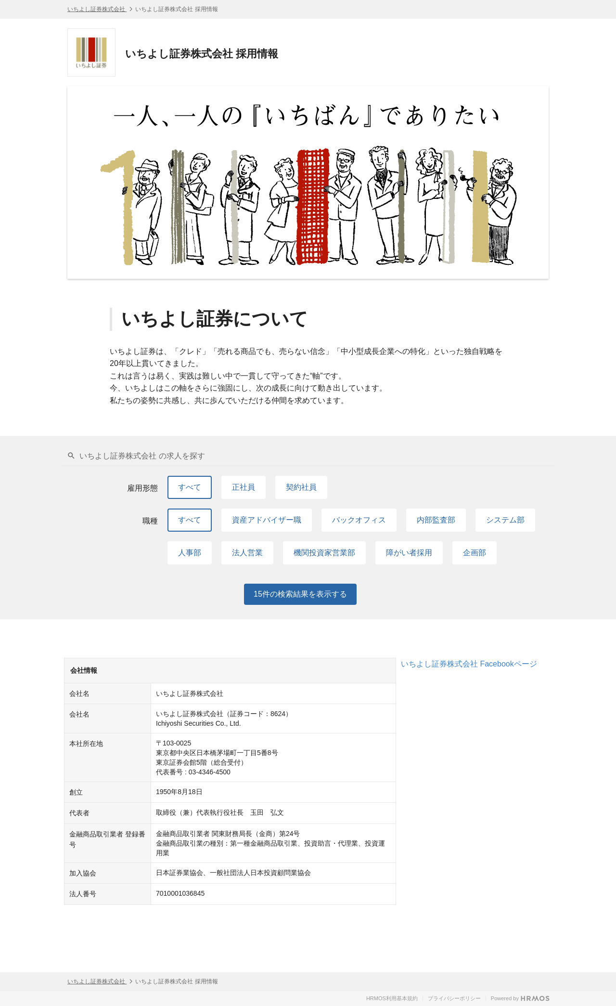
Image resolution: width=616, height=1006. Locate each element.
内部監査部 (436, 520)
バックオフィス (359, 520)
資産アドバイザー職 (266, 520)
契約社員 (301, 487)
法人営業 (247, 553)
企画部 (474, 553)
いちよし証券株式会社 (97, 9)
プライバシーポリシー (454, 998)
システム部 (505, 520)
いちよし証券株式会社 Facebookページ (469, 664)
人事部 (189, 553)
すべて (189, 487)
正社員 (243, 487)
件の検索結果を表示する (300, 594)
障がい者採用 (409, 553)
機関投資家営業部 (324, 553)
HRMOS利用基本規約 (392, 998)
